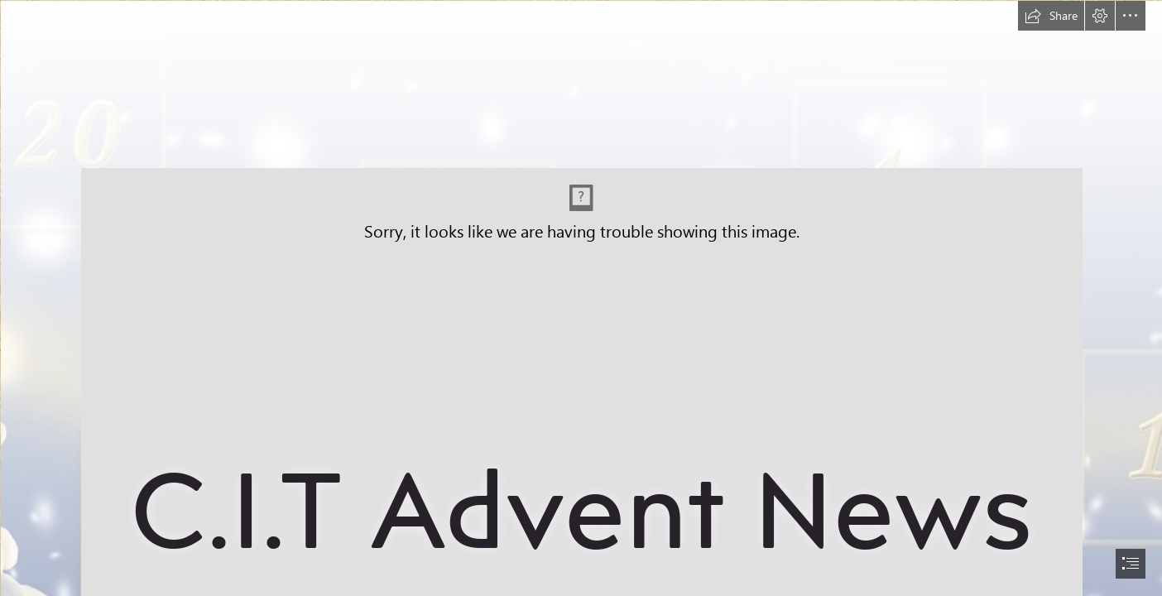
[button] (1051, 16)
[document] (581, 298)
